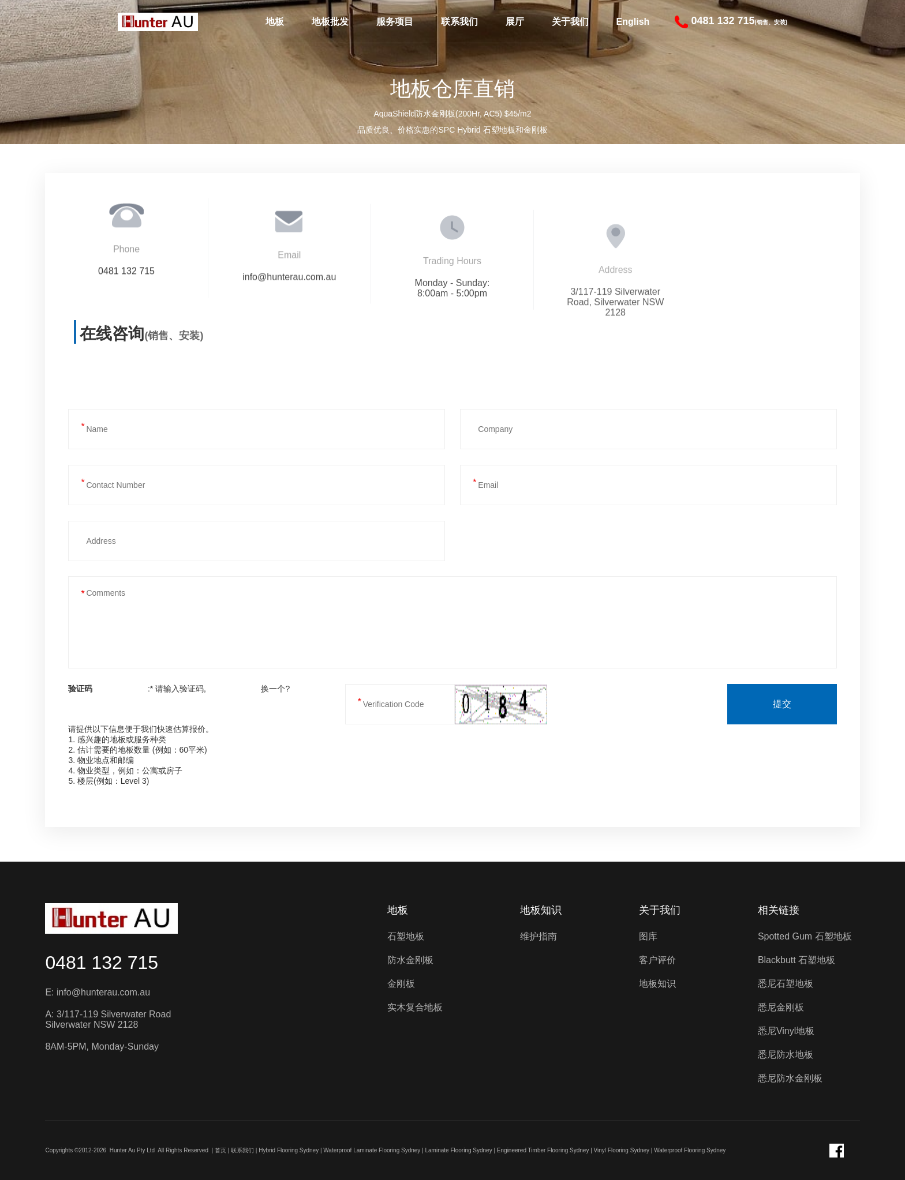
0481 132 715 (101, 962)
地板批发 (330, 22)
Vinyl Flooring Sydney (622, 1150)
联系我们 (459, 22)
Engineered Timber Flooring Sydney (543, 1150)
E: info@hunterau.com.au (97, 992)
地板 (274, 22)
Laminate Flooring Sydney (458, 1150)
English (633, 22)
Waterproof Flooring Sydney (690, 1150)
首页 (220, 1150)
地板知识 (541, 910)
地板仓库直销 (452, 88)
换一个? (275, 688)
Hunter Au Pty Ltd (132, 1150)
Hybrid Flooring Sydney (289, 1150)
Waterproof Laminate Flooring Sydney (371, 1150)
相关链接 (778, 910)
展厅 (515, 22)
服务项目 (394, 22)
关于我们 (570, 22)
